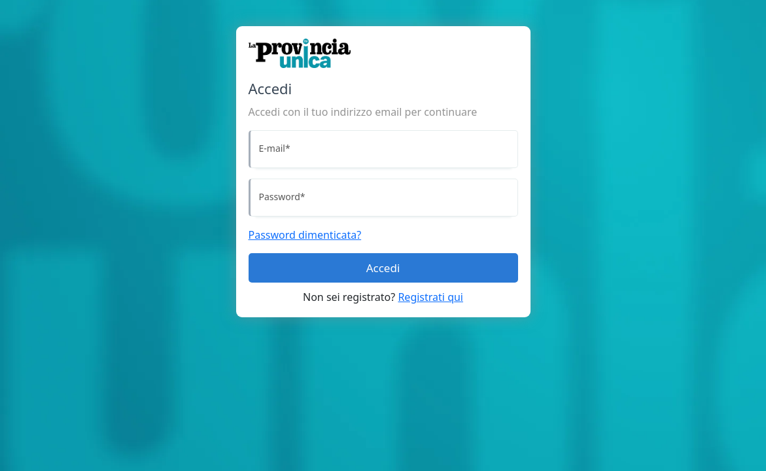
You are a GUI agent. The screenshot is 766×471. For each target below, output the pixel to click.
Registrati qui (430, 297)
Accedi (383, 267)
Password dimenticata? (305, 235)
